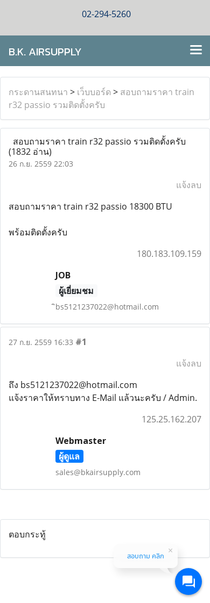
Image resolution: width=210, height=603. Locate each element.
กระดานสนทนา (38, 92)
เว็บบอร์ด (94, 92)
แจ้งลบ (188, 185)
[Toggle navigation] (196, 50)
